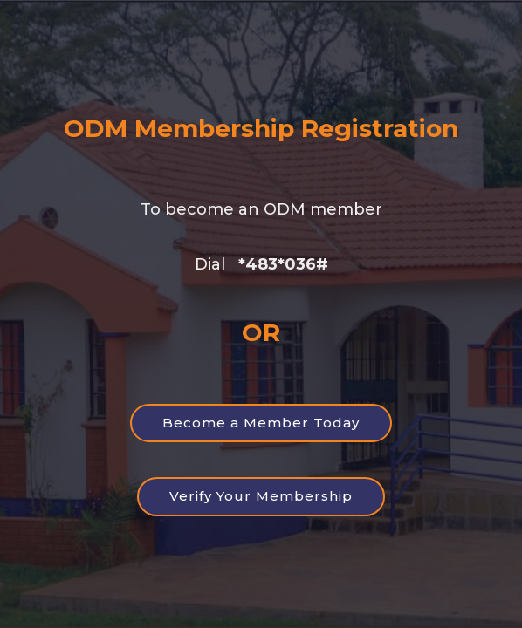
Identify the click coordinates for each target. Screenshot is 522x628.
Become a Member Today (261, 422)
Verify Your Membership (261, 496)
